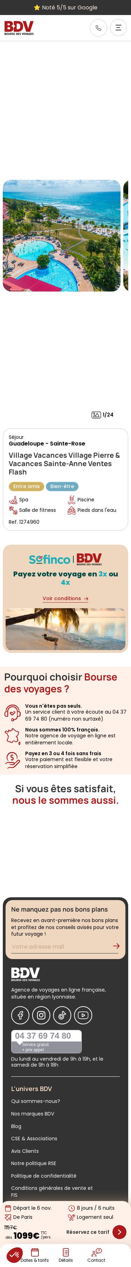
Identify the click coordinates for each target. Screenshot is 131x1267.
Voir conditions (65, 598)
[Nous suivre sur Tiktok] (62, 1015)
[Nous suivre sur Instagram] (41, 1015)
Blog (16, 1126)
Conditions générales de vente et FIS (52, 1192)
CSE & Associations (34, 1138)
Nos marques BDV (32, 1113)
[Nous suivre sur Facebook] (20, 1015)
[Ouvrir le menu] (118, 27)
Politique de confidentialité (44, 1175)
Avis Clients (25, 1151)
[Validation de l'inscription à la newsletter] (119, 947)
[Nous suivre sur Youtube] (83, 1015)
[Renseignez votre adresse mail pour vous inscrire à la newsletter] (64, 947)
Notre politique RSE (33, 1163)
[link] (98, 28)
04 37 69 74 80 (43, 1035)
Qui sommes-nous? (35, 1101)
